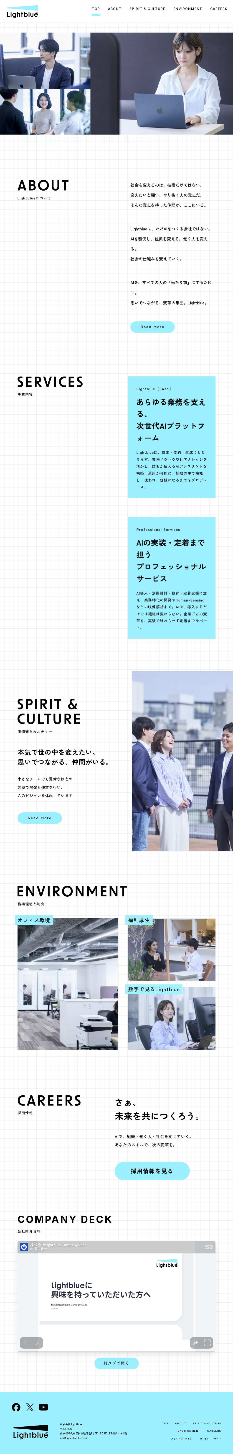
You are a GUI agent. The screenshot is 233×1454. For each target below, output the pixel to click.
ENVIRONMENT (189, 1430)
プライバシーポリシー (183, 1438)
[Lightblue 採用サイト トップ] (22, 11)
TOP (165, 1423)
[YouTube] (43, 1407)
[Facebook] (16, 1407)
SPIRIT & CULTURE (207, 1423)
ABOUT (180, 1423)
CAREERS (214, 1430)
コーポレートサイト (210, 1438)
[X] (29, 1407)
